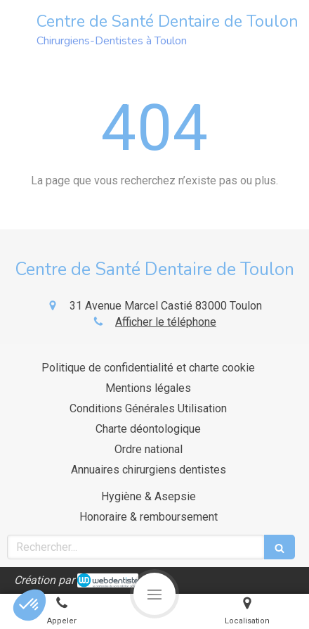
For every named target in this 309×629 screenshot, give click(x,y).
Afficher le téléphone (165, 322)
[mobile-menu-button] (154, 593)
